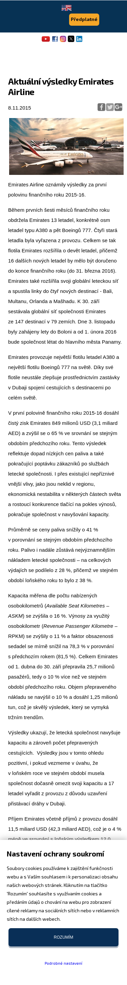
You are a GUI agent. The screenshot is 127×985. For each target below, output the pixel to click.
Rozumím (63, 937)
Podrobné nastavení (63, 963)
